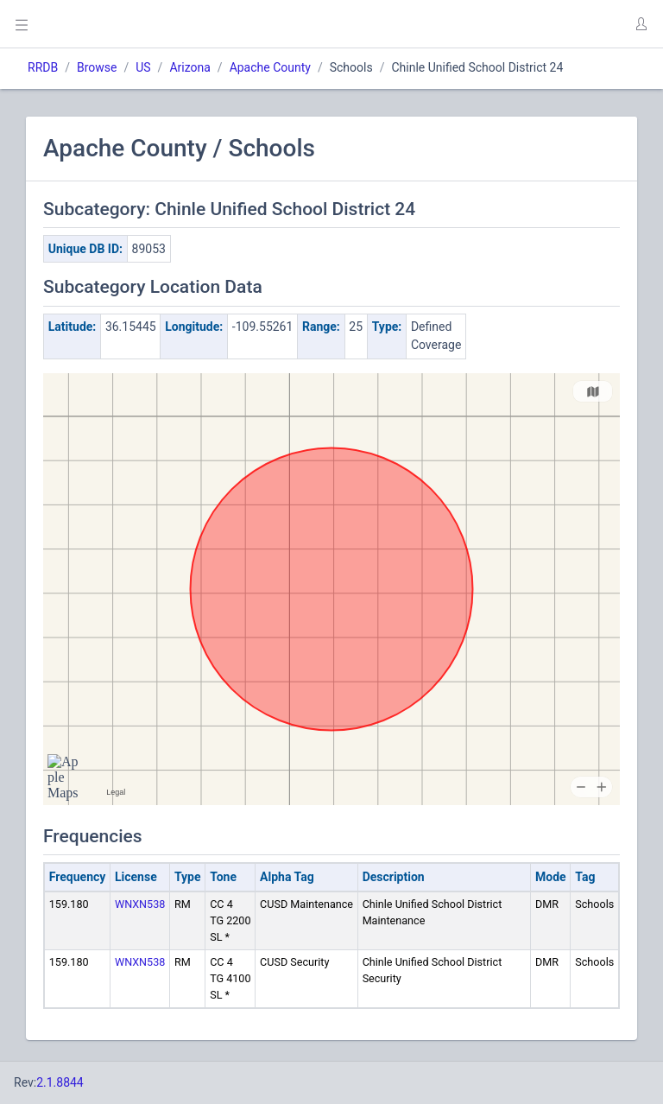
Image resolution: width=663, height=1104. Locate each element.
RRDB (43, 67)
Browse (97, 67)
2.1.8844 (60, 1082)
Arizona (189, 67)
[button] (640, 24)
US (143, 67)
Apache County (270, 67)
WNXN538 (140, 904)
